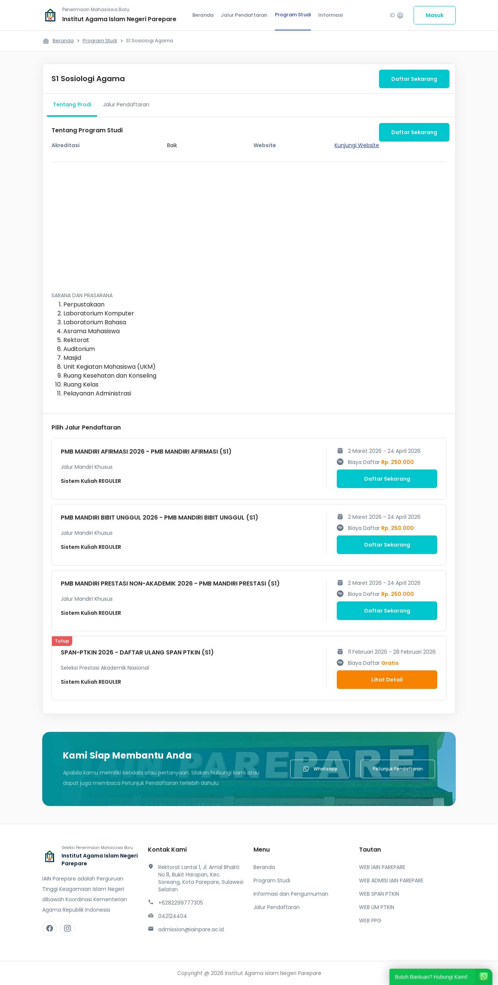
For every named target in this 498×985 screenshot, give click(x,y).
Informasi (330, 15)
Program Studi (293, 14)
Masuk (435, 15)
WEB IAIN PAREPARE (382, 867)
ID (397, 15)
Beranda (202, 15)
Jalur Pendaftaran (244, 15)
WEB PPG (370, 920)
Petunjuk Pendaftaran (398, 769)
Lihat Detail (387, 679)
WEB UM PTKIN (376, 907)
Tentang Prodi (72, 104)
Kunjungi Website (357, 145)
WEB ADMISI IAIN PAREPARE (391, 880)
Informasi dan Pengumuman (290, 894)
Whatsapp (320, 769)
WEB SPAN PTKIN (379, 894)
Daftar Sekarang (414, 79)
